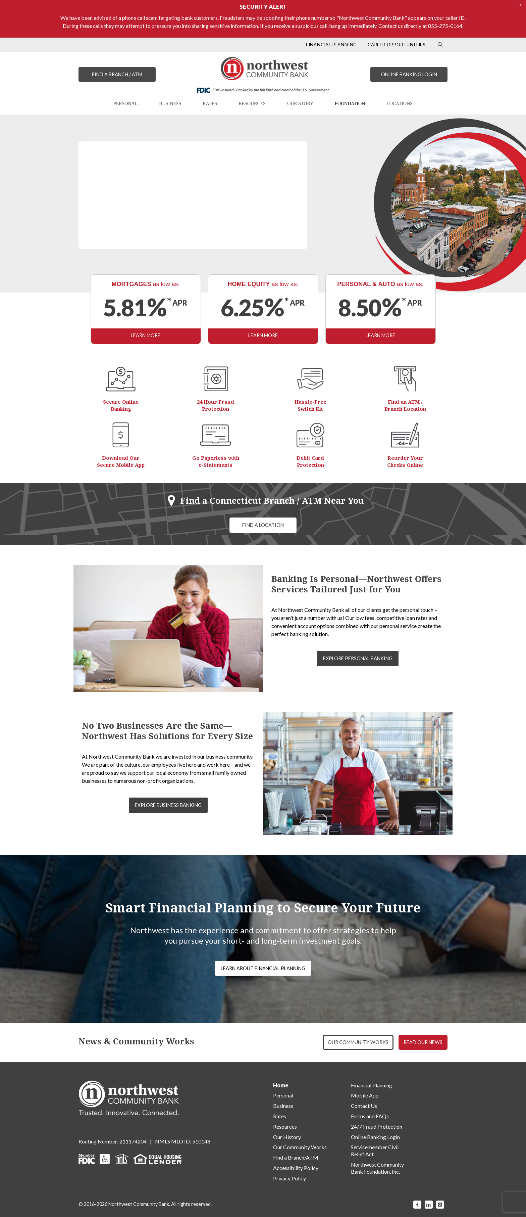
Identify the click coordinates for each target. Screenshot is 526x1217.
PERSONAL (125, 103)
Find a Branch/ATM (295, 1157)
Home (280, 1085)
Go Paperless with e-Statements (215, 461)
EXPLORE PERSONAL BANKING (357, 658)
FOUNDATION (350, 103)
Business (283, 1105)
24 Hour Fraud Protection (215, 405)
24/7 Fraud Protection (376, 1126)
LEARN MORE (145, 335)
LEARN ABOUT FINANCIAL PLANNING (263, 968)
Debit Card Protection (310, 461)
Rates (279, 1116)
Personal (283, 1095)
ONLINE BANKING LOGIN (409, 74)
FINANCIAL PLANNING (331, 44)
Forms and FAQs (370, 1116)
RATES (210, 103)
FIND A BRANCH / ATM (117, 74)
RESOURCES (252, 103)
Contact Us (364, 1105)
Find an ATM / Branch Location (405, 405)
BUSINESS (170, 103)
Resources (285, 1126)
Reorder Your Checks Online (405, 461)
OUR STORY (300, 103)
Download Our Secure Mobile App (121, 461)
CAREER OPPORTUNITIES (397, 44)
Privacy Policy (289, 1178)
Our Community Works (300, 1147)
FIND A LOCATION (263, 525)
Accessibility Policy (295, 1168)
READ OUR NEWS (423, 1042)
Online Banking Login (375, 1137)
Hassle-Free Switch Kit (310, 405)
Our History (287, 1137)
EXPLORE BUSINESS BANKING (168, 805)
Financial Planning (371, 1085)
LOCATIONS (399, 103)
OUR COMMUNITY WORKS (358, 1042)
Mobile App (365, 1095)
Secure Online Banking (121, 405)
